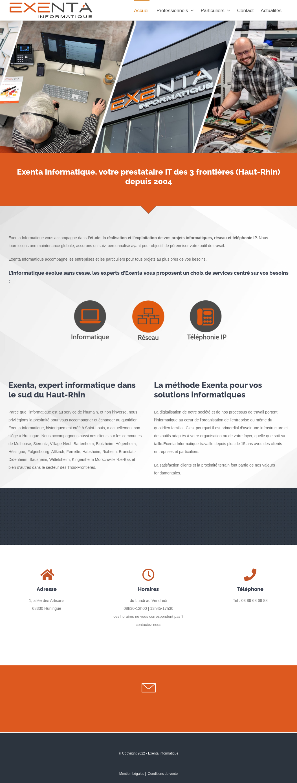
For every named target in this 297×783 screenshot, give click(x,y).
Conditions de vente (163, 774)
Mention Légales (131, 774)
